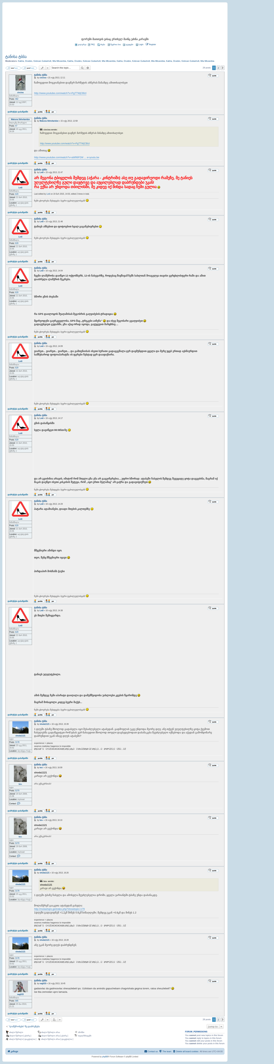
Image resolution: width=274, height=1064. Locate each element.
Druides (28, 61)
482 (16, 99)
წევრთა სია (114, 44)
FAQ (91, 44)
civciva (20, 92)
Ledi (20, 188)
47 (16, 126)
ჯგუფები (128, 44)
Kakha (21, 61)
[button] (223, 68)
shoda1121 (20, 736)
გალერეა (80, 44)
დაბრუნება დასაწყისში (18, 112)
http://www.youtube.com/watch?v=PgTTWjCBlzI (60, 93)
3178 (17, 742)
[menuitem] (139, 44)
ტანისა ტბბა (16, 57)
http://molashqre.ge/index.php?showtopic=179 (59, 909)
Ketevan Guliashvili (42, 61)
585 (16, 1001)
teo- (20, 784)
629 (16, 194)
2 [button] (218, 68)
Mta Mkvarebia (59, 61)
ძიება (101, 44)
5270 (17, 791)
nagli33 (20, 994)
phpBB (105, 1057)
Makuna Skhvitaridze (20, 119)
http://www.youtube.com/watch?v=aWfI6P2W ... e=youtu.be (66, 157)
